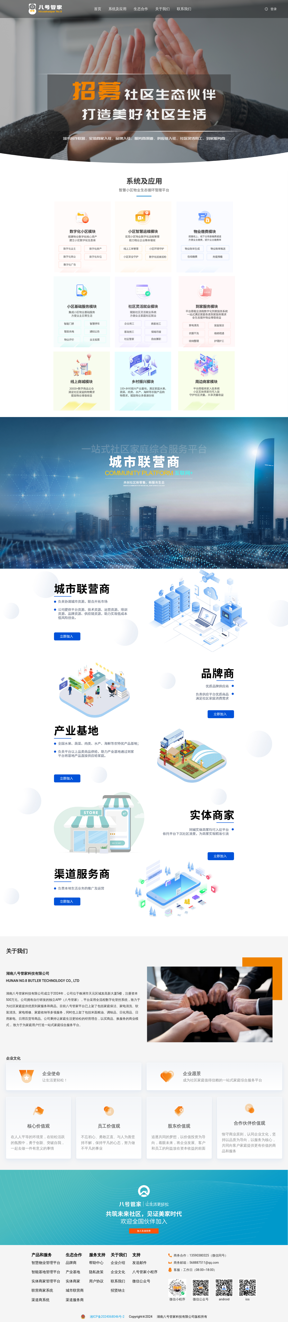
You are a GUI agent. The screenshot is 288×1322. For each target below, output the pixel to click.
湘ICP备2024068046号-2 (107, 1316)
